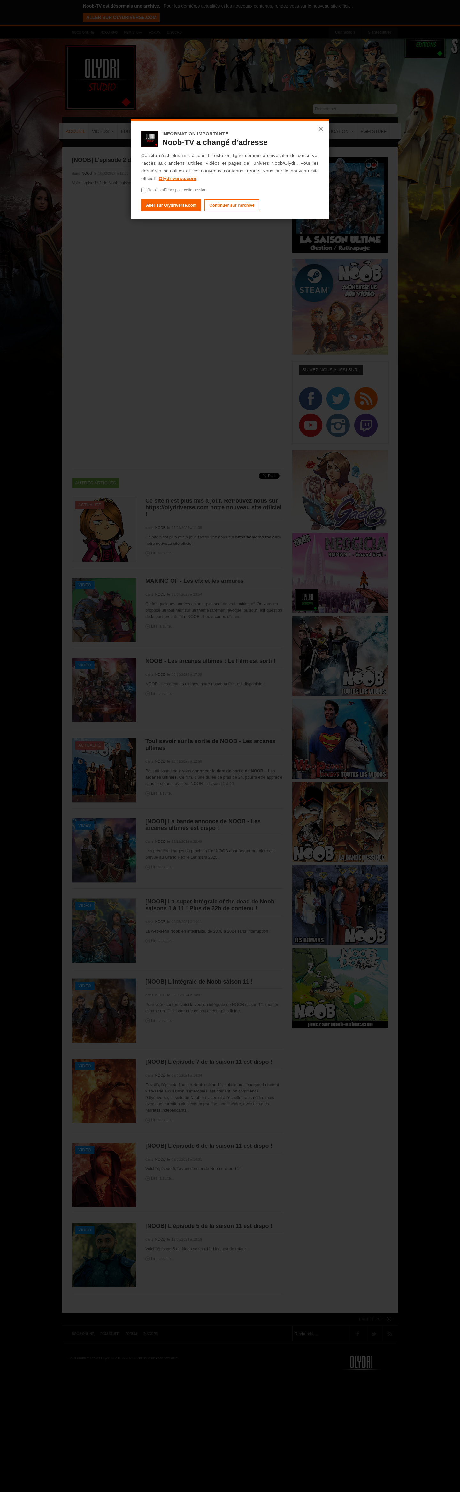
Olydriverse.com (177, 178)
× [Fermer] (320, 129)
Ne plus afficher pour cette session (173, 190)
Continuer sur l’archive (232, 205)
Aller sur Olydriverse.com (171, 205)
